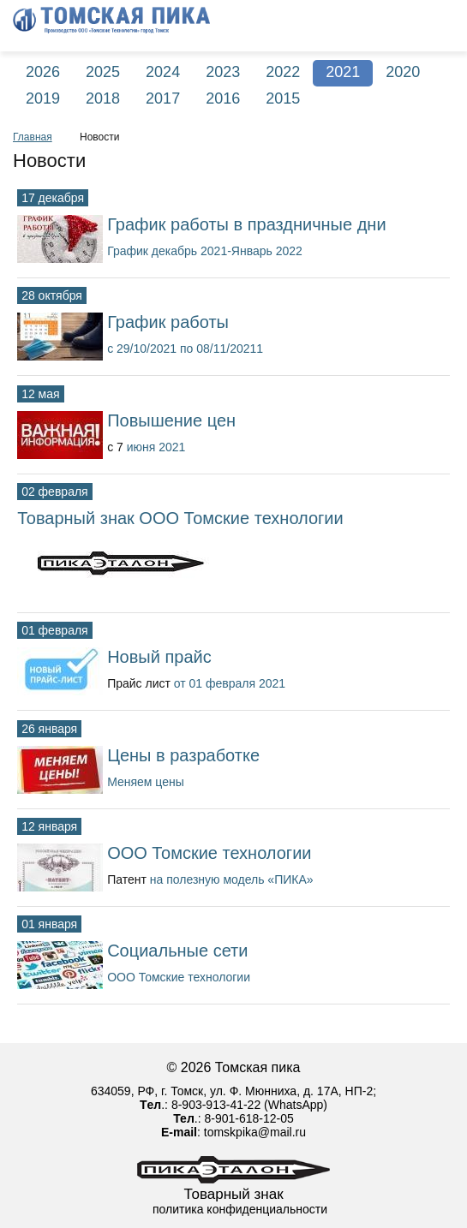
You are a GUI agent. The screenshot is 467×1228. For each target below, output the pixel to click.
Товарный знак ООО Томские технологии (180, 518)
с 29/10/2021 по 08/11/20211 (185, 348)
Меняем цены (145, 782)
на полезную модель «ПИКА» (232, 879)
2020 (403, 71)
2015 (283, 98)
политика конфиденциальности (240, 1209)
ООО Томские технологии (209, 853)
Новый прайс (159, 656)
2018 (103, 98)
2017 (163, 98)
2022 (283, 71)
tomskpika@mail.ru (255, 1132)
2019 (43, 98)
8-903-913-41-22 (215, 1105)
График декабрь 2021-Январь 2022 (204, 251)
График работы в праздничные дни (246, 224)
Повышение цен (171, 420)
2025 (103, 71)
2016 (223, 98)
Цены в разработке (183, 755)
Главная (32, 137)
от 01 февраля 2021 (229, 683)
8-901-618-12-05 (248, 1118)
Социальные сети (177, 950)
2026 (43, 71)
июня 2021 (156, 447)
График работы (168, 322)
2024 (163, 71)
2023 (223, 71)
